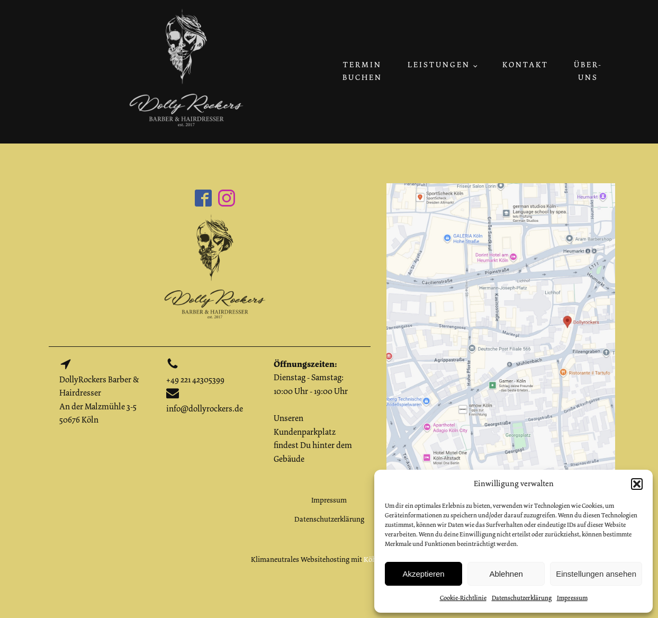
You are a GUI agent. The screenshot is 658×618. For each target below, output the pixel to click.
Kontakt (525, 65)
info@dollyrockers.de (204, 409)
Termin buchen (362, 71)
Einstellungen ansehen (596, 573)
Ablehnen (505, 573)
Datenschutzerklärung (522, 598)
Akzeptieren (423, 573)
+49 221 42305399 (195, 379)
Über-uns (588, 71)
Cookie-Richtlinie (463, 598)
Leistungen (439, 65)
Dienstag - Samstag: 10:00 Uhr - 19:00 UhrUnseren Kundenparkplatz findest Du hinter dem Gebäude (313, 411)
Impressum (572, 598)
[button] (637, 484)
